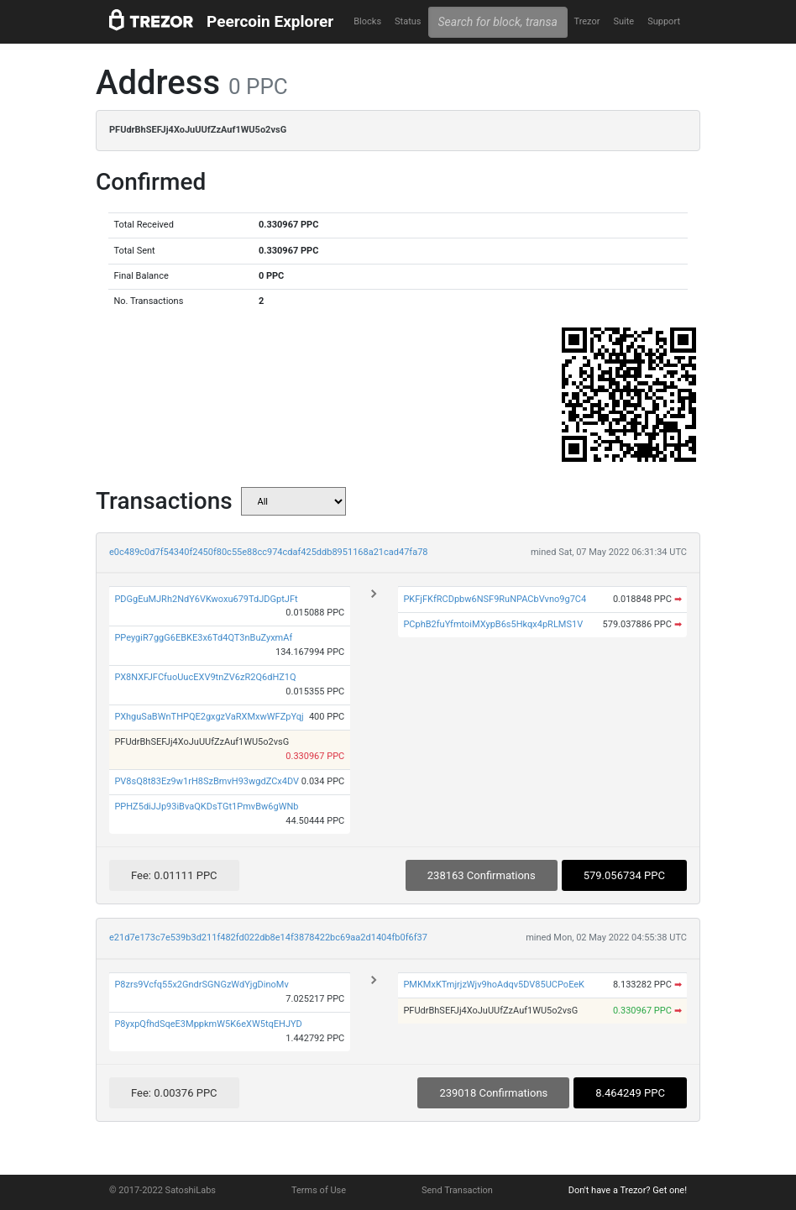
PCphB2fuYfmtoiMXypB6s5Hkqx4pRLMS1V (493, 624)
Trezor (586, 21)
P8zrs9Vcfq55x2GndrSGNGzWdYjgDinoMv (201, 984)
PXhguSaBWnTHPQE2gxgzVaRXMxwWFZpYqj (208, 716)
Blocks (367, 21)
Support (663, 21)
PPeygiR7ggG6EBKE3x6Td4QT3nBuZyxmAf (203, 637)
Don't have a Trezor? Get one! (627, 1190)
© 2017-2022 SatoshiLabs (162, 1190)
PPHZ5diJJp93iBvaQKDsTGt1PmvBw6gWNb (206, 806)
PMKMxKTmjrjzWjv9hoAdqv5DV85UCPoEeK (493, 984)
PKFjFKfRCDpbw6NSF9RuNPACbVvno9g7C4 (494, 599)
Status (408, 21)
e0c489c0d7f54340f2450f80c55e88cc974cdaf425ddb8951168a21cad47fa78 (268, 552)
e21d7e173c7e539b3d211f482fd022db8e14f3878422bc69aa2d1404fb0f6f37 (268, 937)
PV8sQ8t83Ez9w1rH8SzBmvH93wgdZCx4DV (206, 781)
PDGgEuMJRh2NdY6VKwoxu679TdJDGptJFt (205, 599)
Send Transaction (457, 1190)
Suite (623, 21)
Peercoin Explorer (270, 21)
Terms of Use (318, 1190)
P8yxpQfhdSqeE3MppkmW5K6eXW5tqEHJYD (207, 1024)
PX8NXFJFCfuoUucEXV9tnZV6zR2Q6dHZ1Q (205, 677)
